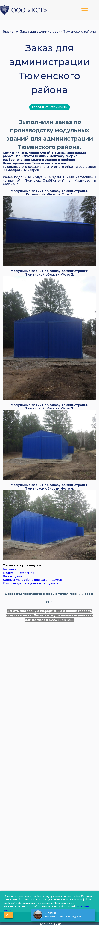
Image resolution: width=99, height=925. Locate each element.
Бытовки (9, 569)
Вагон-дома (12, 576)
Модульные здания (18, 573)
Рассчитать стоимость (49, 107)
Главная (9, 31)
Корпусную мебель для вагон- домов (32, 579)
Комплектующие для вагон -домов (30, 583)
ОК (8, 915)
